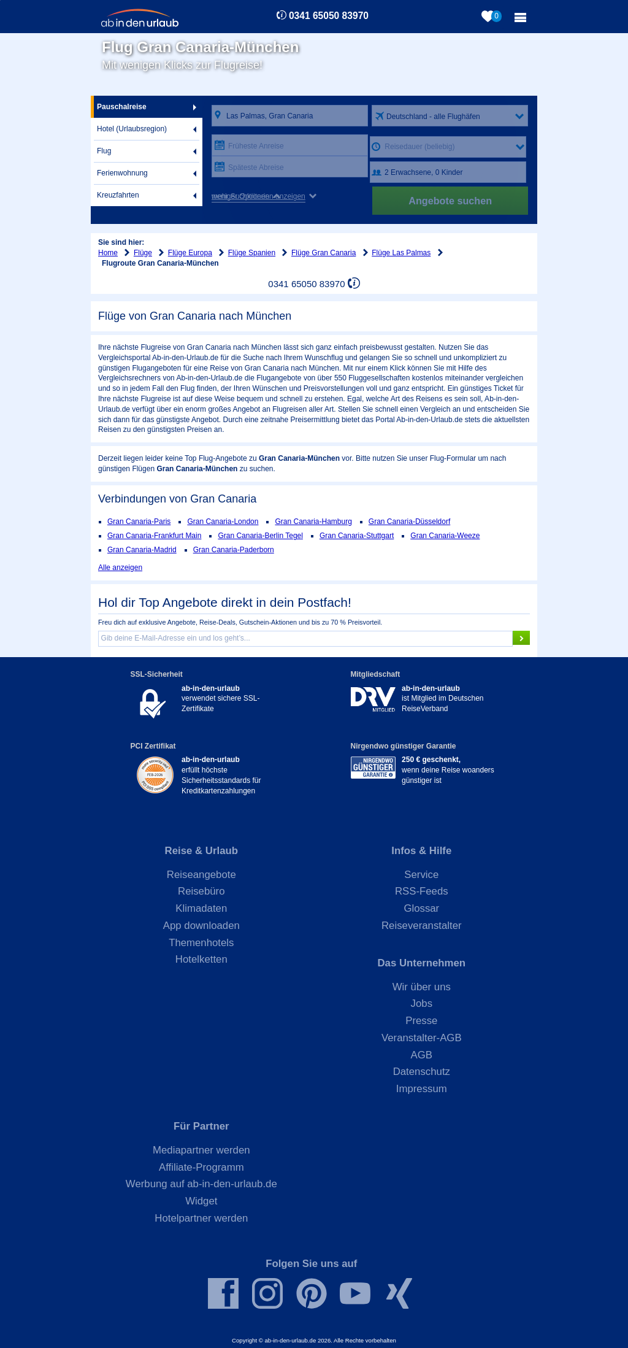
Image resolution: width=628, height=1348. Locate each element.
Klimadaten (201, 908)
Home (108, 252)
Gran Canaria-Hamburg (313, 521)
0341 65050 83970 (329, 15)
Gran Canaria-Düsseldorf (409, 521)
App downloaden (201, 925)
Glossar (421, 908)
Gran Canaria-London (222, 521)
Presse (421, 1020)
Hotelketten (201, 959)
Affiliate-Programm (201, 1167)
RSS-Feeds (421, 891)
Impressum (421, 1089)
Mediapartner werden (201, 1150)
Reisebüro (201, 891)
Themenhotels (201, 943)
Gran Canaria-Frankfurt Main (154, 535)
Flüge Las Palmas (401, 252)
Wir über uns (421, 987)
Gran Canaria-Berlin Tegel (260, 535)
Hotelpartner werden (201, 1218)
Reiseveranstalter (421, 925)
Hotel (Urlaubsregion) (132, 129)
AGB (421, 1055)
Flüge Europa (190, 252)
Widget (201, 1201)
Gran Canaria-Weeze (445, 535)
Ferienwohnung (122, 173)
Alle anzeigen (120, 567)
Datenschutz (421, 1071)
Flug (104, 151)
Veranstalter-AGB (421, 1038)
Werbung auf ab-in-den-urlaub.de (201, 1184)
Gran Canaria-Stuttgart (357, 535)
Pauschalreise (122, 106)
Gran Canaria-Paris (138, 521)
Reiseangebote (201, 874)
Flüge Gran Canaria (323, 252)
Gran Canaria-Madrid (142, 549)
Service (421, 874)
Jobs (421, 1003)
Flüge (143, 252)
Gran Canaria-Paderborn (233, 549)
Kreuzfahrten (118, 195)
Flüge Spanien (251, 252)
